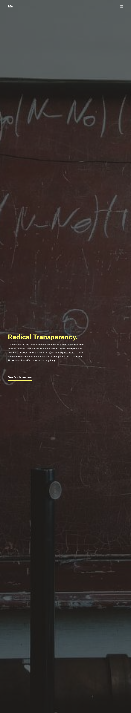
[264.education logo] (10, 6)
